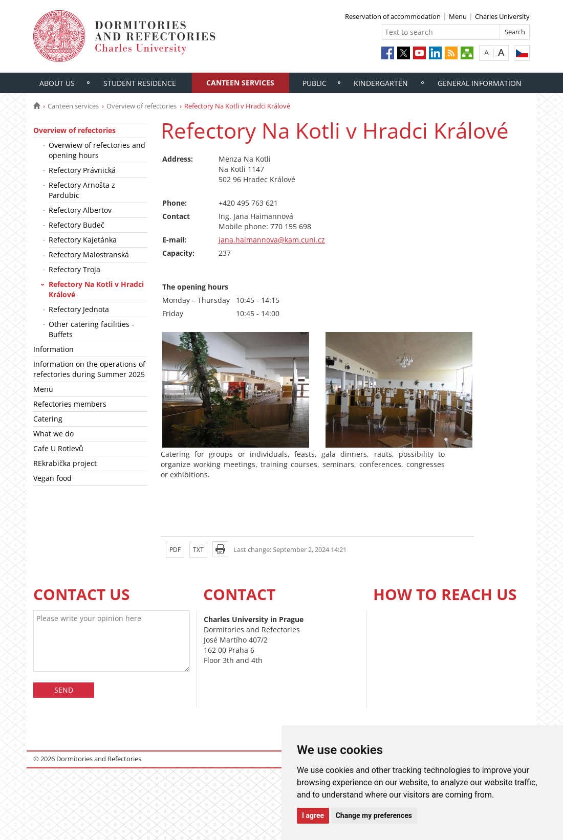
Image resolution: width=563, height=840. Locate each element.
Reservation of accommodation (393, 16)
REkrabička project (65, 463)
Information (53, 349)
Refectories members (69, 404)
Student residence (139, 83)
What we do (53, 433)
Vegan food (52, 478)
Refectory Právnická (82, 170)
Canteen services (240, 82)
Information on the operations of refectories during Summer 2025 (89, 369)
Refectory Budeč (76, 225)
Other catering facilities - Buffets (91, 329)
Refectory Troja (74, 269)
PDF (175, 549)
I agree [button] (313, 815)
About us (57, 83)
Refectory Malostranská (89, 254)
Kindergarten (381, 83)
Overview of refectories (141, 105)
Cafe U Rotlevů (58, 448)
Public (314, 83)
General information (480, 83)
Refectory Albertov (80, 210)
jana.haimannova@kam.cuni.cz (272, 240)
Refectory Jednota (79, 309)
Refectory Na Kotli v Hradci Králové (96, 289)
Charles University (502, 16)
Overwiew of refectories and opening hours (97, 150)
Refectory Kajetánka (83, 240)
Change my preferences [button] (374, 815)
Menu (458, 16)
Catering (47, 419)
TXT (198, 549)
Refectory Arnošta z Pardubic (82, 190)
